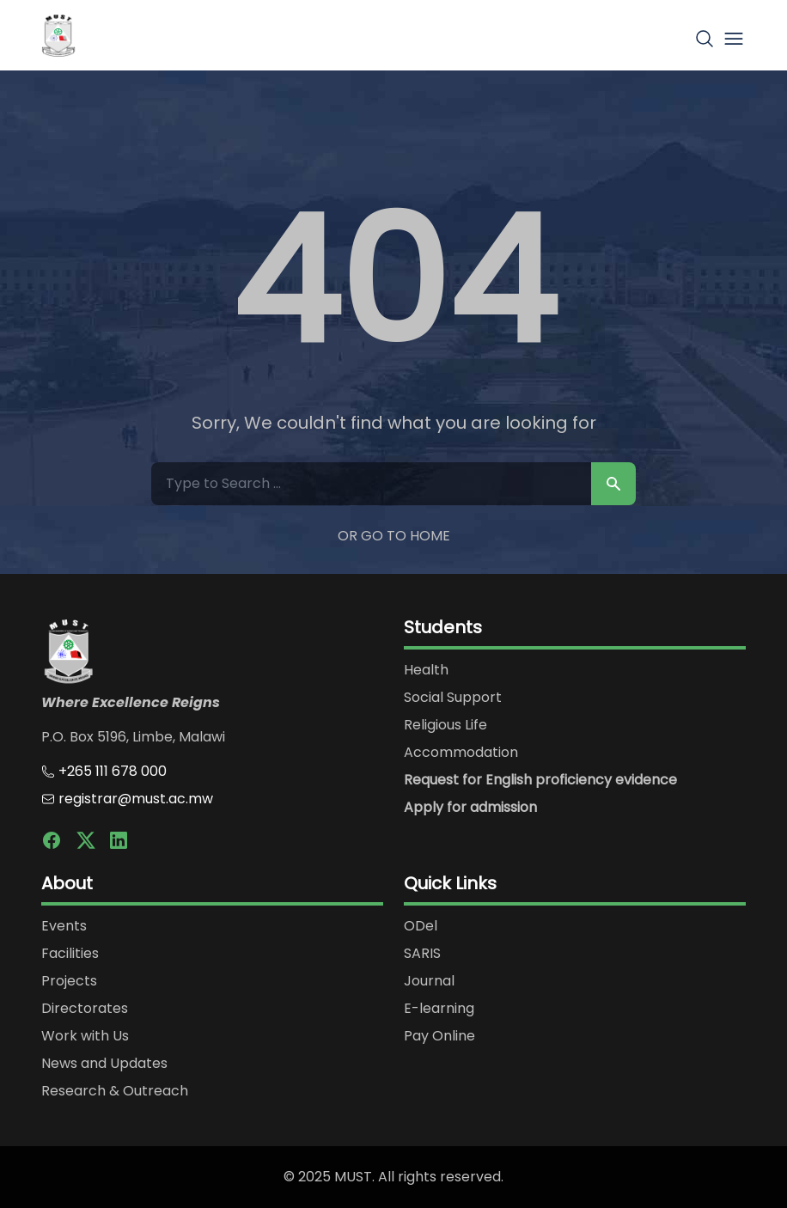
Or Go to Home (394, 536)
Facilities (70, 953)
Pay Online (439, 1036)
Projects (69, 981)
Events (64, 926)
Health (426, 670)
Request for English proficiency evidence (540, 780)
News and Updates (104, 1063)
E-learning (439, 1008)
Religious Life (445, 725)
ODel (420, 926)
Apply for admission (470, 807)
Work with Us (85, 1036)
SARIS (422, 953)
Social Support (453, 697)
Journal (429, 981)
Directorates (84, 1008)
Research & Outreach (114, 1091)
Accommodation (461, 752)
